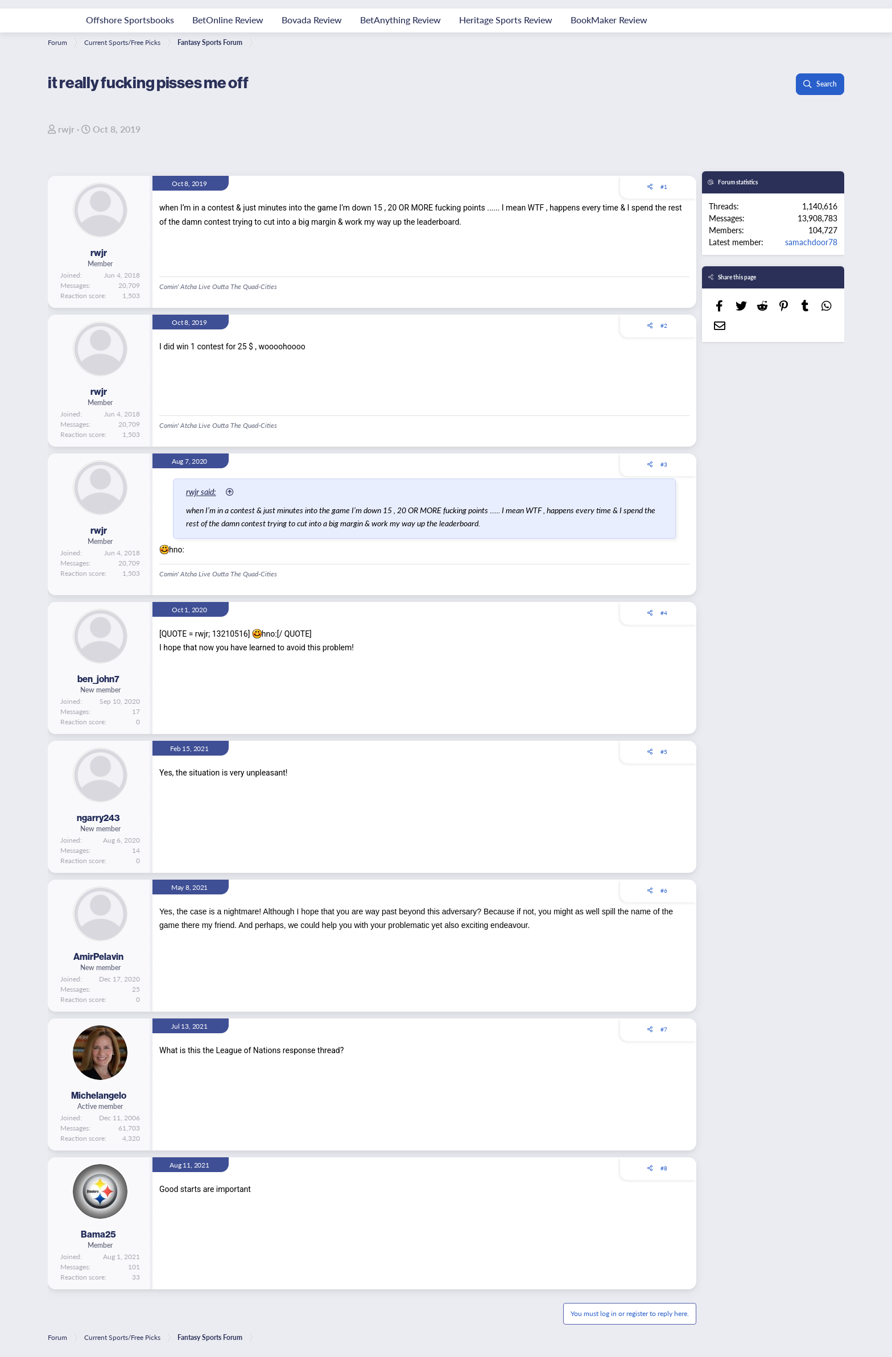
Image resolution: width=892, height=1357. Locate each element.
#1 (663, 187)
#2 (663, 325)
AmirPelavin (98, 956)
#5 (663, 752)
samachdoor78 (811, 242)
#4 (663, 613)
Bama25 (98, 1234)
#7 (663, 1029)
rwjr (66, 128)
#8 (663, 1168)
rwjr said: (201, 491)
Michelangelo (98, 1095)
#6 (663, 890)
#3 (663, 464)
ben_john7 (98, 678)
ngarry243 (98, 817)
